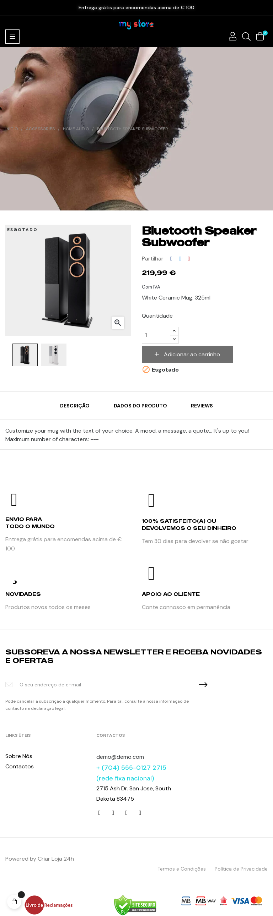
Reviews (202, 405)
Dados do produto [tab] (140, 405)
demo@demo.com (120, 757)
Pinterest (189, 258)
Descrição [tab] (75, 405)
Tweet (180, 258)
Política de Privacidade (241, 869)
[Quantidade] (156, 335)
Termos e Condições (181, 869)
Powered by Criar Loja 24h (39, 858)
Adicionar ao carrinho (191, 354)
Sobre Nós (18, 756)
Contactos (19, 766)
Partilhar (171, 258)
